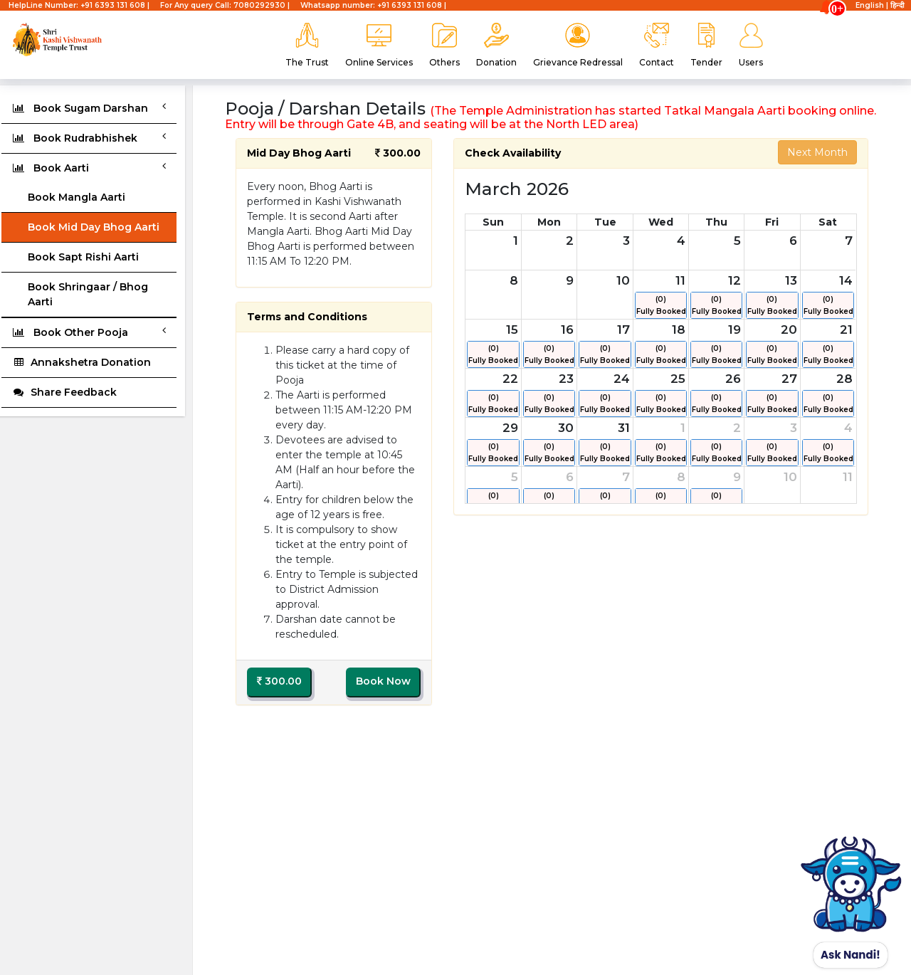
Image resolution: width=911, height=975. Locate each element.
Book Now (383, 681)
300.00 (279, 681)
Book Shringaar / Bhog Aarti (88, 294)
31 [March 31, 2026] (624, 428)
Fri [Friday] (772, 222)
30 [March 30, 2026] (566, 428)
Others (444, 45)
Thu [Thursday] (716, 222)
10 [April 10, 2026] (790, 477)
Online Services (379, 45)
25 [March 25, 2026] (677, 378)
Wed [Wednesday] (660, 222)
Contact (656, 45)
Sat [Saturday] (827, 222)
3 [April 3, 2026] (793, 428)
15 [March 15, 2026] (512, 329)
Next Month (817, 152)
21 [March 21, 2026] (846, 329)
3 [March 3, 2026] (626, 240)
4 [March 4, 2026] (681, 240)
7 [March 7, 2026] (849, 240)
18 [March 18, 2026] (678, 329)
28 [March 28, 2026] (844, 378)
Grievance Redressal (578, 45)
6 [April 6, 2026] (570, 477)
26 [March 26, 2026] (733, 378)
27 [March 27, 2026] (789, 378)
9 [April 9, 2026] (737, 477)
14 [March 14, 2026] (846, 280)
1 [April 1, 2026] (682, 428)
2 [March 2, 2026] (570, 240)
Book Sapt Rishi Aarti (83, 257)
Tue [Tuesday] (605, 222)
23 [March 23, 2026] (566, 378)
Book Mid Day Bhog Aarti (93, 227)
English (869, 5)
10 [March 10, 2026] (623, 280)
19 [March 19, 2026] (734, 329)
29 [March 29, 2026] (510, 428)
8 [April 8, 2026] (681, 477)
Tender (706, 45)
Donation (496, 45)
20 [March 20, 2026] (789, 329)
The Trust (307, 45)
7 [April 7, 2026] (626, 477)
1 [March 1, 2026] (515, 240)
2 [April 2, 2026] (737, 428)
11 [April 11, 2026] (848, 477)
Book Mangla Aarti (76, 197)
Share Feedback (64, 392)
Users (751, 45)
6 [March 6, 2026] (793, 240)
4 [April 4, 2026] (848, 428)
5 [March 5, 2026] (737, 240)
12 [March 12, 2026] (734, 280)
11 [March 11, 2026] (680, 280)
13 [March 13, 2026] (791, 280)
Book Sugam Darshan (89, 108)
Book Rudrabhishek (89, 137)
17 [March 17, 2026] (623, 329)
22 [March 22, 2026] (510, 378)
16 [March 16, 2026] (567, 329)
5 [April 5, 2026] (514, 477)
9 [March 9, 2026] (570, 280)
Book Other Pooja (89, 332)
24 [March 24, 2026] (622, 378)
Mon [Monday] (549, 222)
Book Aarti (89, 167)
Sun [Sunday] (493, 222)
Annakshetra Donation (81, 362)
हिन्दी (897, 5)
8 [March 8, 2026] (514, 280)
